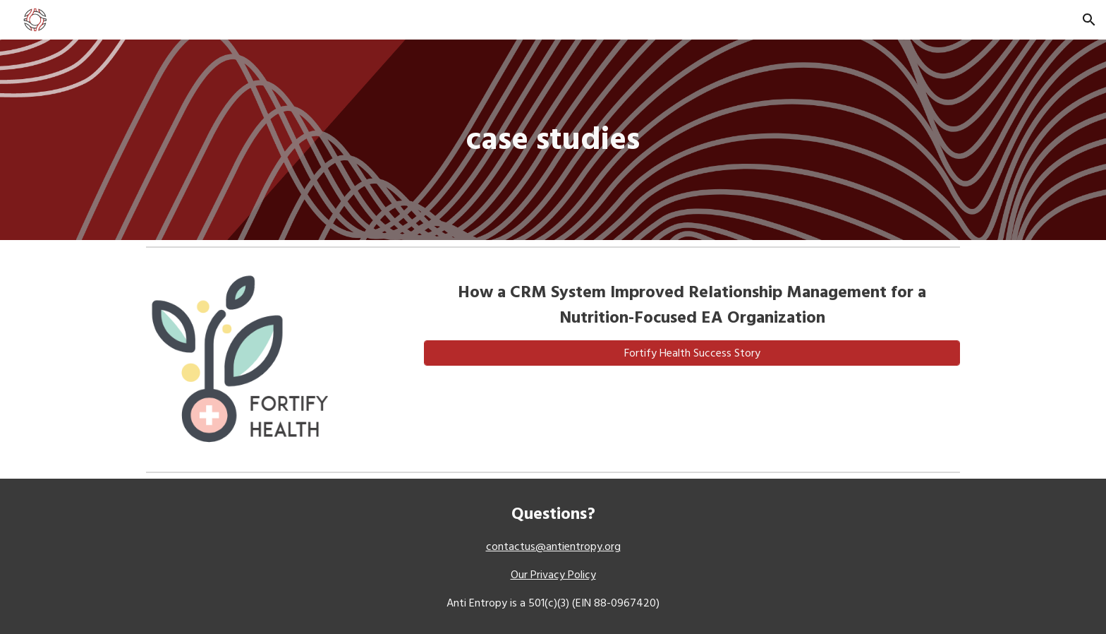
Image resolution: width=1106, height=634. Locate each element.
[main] (553, 140)
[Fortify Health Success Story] (692, 353)
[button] (1089, 20)
